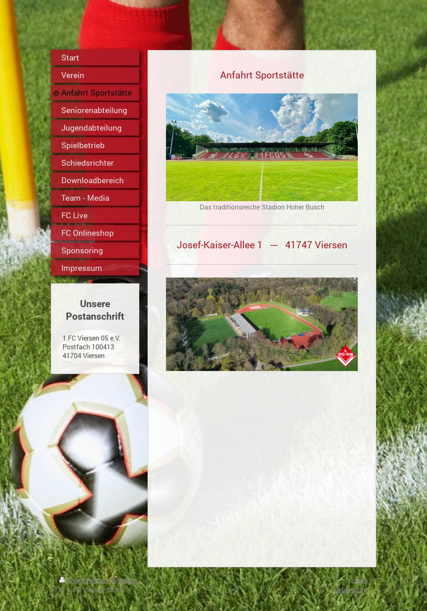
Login (359, 580)
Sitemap (124, 580)
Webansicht (350, 589)
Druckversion (84, 580)
